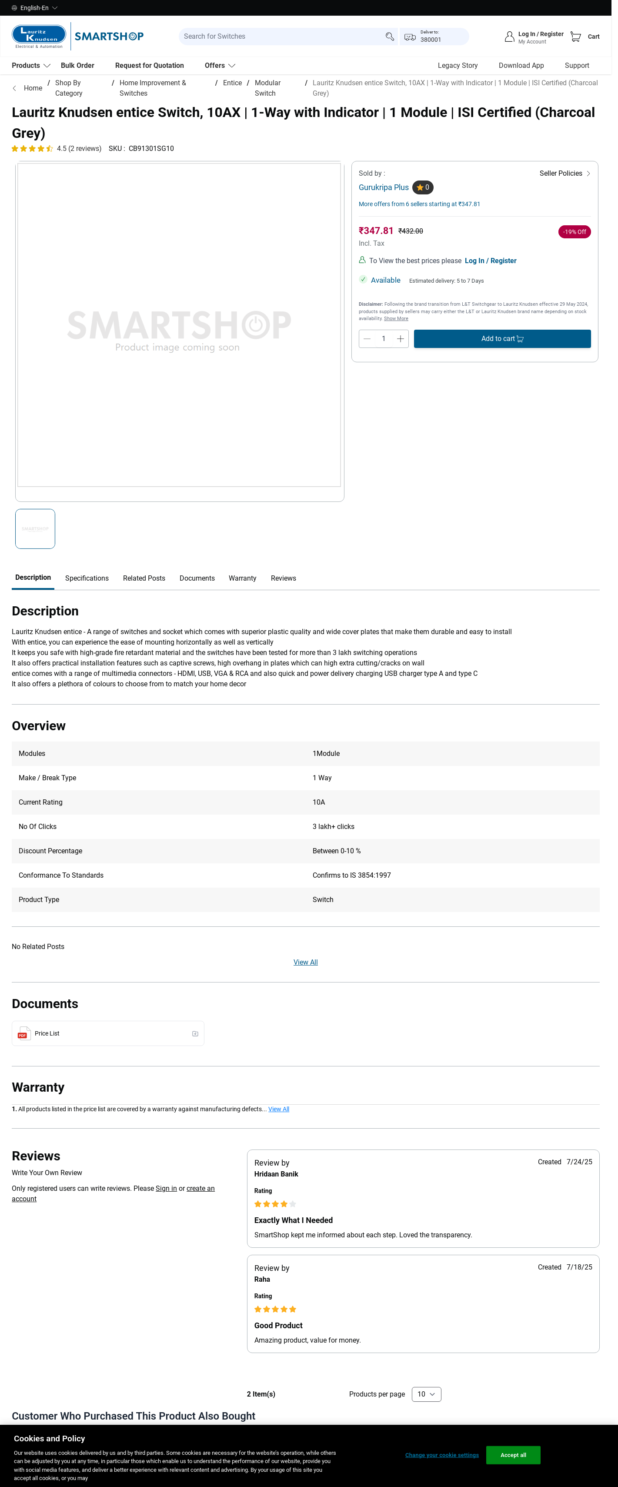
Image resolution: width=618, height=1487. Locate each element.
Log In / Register (491, 301)
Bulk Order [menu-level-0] (77, 65)
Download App (521, 65)
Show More (396, 358)
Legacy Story (458, 65)
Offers (220, 65)
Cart (594, 36)
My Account (532, 42)
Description (33, 617)
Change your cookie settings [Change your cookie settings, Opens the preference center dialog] (442, 1455)
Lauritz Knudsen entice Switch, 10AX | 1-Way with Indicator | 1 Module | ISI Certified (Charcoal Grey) (455, 88)
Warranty (243, 618)
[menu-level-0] (31, 65)
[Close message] (595, 122)
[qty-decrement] (367, 379)
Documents (197, 618)
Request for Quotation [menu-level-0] (149, 65)
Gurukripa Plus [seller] (384, 227)
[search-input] (288, 36)
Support (577, 65)
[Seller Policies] (565, 213)
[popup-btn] (434, 36)
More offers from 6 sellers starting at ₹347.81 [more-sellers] (420, 244)
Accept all (513, 1455)
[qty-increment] (401, 379)
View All (306, 1002)
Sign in (166, 1228)
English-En (34, 7)
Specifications (87, 618)
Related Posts (144, 618)
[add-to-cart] (502, 379)
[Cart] (576, 36)
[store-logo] (78, 36)
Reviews (283, 618)
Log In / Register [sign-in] (541, 33)
